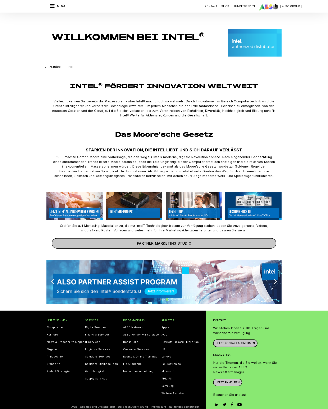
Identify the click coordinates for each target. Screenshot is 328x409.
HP (163, 342)
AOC (164, 327)
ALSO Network (133, 320)
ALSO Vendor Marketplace (141, 327)
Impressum (158, 399)
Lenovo (166, 349)
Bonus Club (130, 335)
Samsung (167, 379)
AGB (74, 399)
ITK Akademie (132, 357)
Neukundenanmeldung (138, 364)
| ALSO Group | (291, 6)
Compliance (55, 320)
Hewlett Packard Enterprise (180, 335)
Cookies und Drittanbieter (97, 399)
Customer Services (136, 342)
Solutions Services (98, 349)
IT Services (92, 335)
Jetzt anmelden (228, 375)
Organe (52, 342)
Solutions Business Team (102, 357)
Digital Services (96, 320)
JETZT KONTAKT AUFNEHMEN (235, 336)
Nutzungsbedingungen (184, 399)
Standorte (53, 357)
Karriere (52, 327)
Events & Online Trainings (140, 349)
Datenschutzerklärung (133, 399)
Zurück (55, 60)
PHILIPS (166, 371)
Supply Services (96, 371)
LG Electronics (171, 357)
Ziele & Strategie (58, 364)
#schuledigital (94, 364)
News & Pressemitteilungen (65, 335)
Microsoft (167, 364)
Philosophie (55, 349)
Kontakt (211, 6)
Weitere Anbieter (172, 386)
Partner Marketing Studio (164, 236)
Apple (165, 320)
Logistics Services (97, 342)
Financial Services (97, 327)
